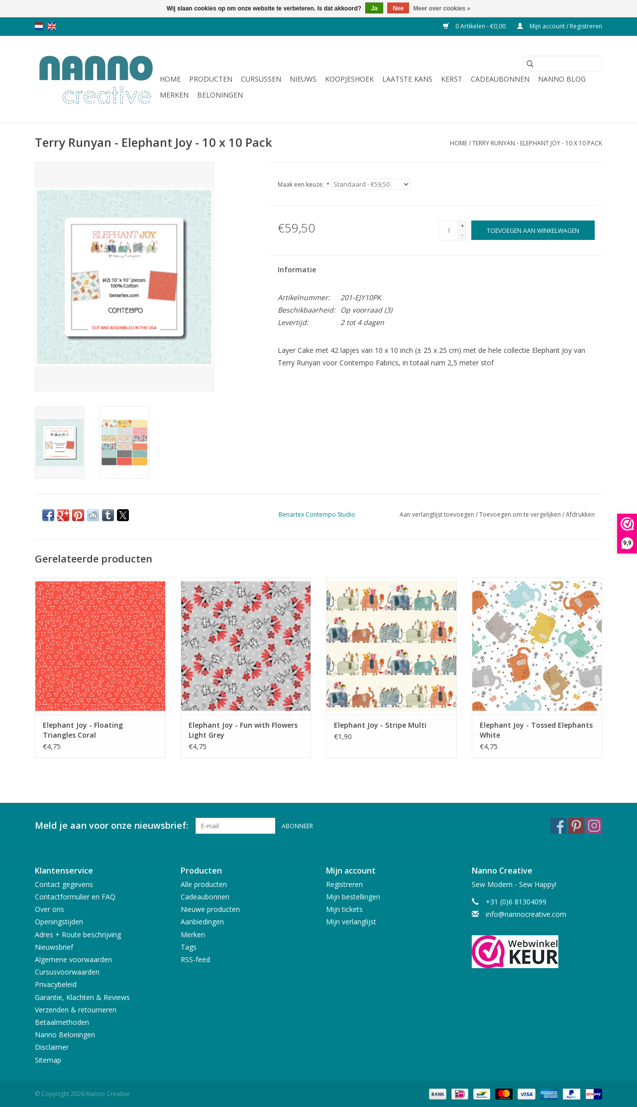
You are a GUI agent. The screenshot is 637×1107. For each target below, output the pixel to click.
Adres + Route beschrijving (78, 934)
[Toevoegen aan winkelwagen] (533, 230)
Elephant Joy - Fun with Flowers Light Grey (243, 730)
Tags (189, 947)
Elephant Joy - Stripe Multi (380, 725)
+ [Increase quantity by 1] (462, 225)
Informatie (297, 269)
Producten (210, 79)
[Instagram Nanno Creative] (594, 826)
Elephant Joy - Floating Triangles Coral (83, 730)
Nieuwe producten (210, 909)
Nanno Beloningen (65, 1034)
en (52, 26)
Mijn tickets (344, 909)
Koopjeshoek (349, 79)
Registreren (344, 884)
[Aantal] (448, 230)
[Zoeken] (562, 64)
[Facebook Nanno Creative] (558, 826)
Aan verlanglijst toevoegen (438, 514)
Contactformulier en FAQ (75, 896)
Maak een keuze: (303, 184)
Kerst (451, 79)
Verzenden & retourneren (75, 1009)
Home (170, 79)
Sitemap (48, 1060)
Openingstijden (59, 921)
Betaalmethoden (62, 1022)
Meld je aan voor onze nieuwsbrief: (111, 825)
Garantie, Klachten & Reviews (82, 997)
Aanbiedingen (202, 921)
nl (39, 26)
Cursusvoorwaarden (67, 972)
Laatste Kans (407, 79)
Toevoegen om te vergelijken (520, 514)
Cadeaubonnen (500, 79)
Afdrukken (580, 514)
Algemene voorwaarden (73, 959)
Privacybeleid (56, 984)
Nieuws (303, 79)
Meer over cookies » (442, 8)
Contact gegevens (64, 884)
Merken (174, 95)
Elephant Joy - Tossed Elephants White (536, 730)
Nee (398, 8)
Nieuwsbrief (54, 947)
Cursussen (261, 79)
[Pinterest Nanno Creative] (576, 826)
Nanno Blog (562, 79)
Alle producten (204, 884)
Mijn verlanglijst (351, 921)
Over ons (49, 909)
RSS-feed (195, 959)
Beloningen (220, 95)
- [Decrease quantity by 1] (462, 234)
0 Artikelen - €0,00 (475, 26)
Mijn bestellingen (353, 896)
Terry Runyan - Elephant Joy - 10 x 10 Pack (537, 143)
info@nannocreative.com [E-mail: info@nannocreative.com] (526, 914)
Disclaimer (52, 1047)
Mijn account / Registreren (559, 26)
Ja (374, 8)
